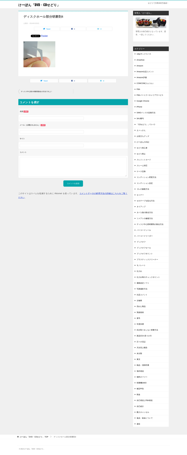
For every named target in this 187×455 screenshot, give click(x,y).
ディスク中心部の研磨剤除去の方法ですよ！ (37, 91)
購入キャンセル (143, 412)
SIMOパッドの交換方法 (146, 113)
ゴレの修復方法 (143, 189)
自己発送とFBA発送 (145, 400)
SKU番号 (140, 118)
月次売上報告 (142, 348)
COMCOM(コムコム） (145, 83)
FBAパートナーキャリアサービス (150, 95)
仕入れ (139, 271)
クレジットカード (144, 160)
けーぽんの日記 (143, 142)
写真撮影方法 (142, 289)
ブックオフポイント (145, 254)
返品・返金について (145, 418)
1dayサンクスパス (144, 54)
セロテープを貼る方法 (145, 201)
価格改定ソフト (143, 283)
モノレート (141, 265)
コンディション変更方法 (146, 177)
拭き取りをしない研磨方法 (147, 330)
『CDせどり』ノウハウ (146, 124)
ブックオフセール (144, 248)
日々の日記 (141, 342)
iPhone (139, 107)
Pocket (44, 36)
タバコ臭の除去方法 (145, 212)
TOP (34, 437)
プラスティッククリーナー (147, 259)
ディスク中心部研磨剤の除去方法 (150, 224)
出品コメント (142, 295)
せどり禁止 (141, 154)
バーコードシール (144, 230)
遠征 (138, 424)
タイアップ (141, 207)
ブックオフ (141, 242)
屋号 (138, 318)
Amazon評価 (142, 77)
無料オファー (142, 377)
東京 (138, 359)
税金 (138, 394)
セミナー (140, 195)
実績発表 (140, 312)
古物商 (139, 301)
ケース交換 (141, 171)
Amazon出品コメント (145, 72)
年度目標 (140, 324)
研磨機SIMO (142, 383)
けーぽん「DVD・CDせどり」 (43, 4)
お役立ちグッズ (143, 136)
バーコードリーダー (145, 236)
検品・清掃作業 (143, 365)
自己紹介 (140, 406)
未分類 (139, 353)
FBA (138, 89)
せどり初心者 (142, 148)
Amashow (140, 60)
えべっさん (141, 130)
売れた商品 (141, 306)
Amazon (140, 66)
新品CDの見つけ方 (144, 336)
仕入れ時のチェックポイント (148, 277)
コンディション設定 (145, 183)
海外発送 (140, 371)
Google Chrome (143, 101)
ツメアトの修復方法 (145, 218)
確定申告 (140, 389)
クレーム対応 (142, 166)
